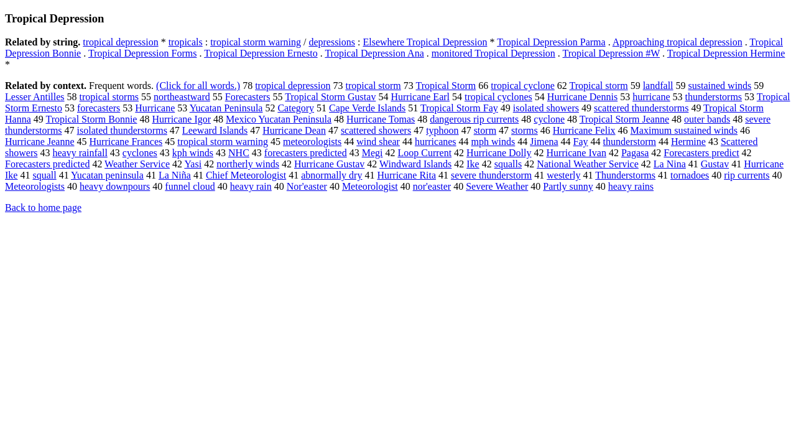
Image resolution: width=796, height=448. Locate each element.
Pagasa (635, 152)
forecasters (98, 108)
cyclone (549, 119)
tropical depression (120, 42)
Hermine (688, 141)
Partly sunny (568, 186)
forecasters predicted (305, 152)
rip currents (746, 175)
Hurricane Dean (294, 130)
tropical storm (372, 85)
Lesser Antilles (35, 96)
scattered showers (376, 130)
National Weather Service (588, 164)
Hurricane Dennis (582, 96)
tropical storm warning (255, 42)
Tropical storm (599, 85)
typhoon (442, 130)
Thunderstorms (625, 175)
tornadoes (689, 175)
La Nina (670, 164)
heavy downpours (115, 186)
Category (295, 108)
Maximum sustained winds (684, 130)
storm (485, 130)
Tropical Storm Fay (459, 108)
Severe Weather (497, 186)
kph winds (192, 152)
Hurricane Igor (181, 119)
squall (44, 175)
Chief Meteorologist (246, 175)
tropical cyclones (498, 96)
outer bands (707, 119)
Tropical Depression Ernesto (261, 53)
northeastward (182, 96)
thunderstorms (714, 96)
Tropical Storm (445, 85)
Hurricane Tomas (380, 119)
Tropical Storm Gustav (330, 96)
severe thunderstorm (491, 175)
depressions (331, 42)
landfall (658, 85)
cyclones (140, 152)
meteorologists (312, 141)
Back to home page (43, 207)
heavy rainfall (79, 152)
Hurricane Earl (420, 96)
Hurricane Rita (406, 175)
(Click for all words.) (198, 85)
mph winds (493, 141)
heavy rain (251, 186)
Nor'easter (307, 186)
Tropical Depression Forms (142, 53)
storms (524, 130)
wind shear (378, 141)
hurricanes (435, 141)
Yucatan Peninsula (226, 108)
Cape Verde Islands (367, 108)
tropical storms (109, 96)
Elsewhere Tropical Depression (425, 42)
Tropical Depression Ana (374, 53)
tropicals (186, 42)
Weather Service (137, 164)
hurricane (651, 96)
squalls (508, 164)
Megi (372, 152)
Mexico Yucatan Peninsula (278, 119)
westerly (563, 175)
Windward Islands (415, 164)
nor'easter (432, 186)
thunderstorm (629, 141)
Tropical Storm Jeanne (624, 119)
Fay (580, 141)
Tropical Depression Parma (551, 42)
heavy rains (631, 186)
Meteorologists (35, 186)
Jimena (544, 141)
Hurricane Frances (126, 141)
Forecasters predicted (47, 164)
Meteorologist (370, 186)
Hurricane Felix (584, 130)
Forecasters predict (701, 152)
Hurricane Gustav (329, 164)
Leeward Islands (215, 130)
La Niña (175, 175)
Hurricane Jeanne (40, 141)
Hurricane (155, 108)
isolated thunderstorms (122, 130)
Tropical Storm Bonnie (91, 119)
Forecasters (248, 96)
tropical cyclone (523, 85)
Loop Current (424, 152)
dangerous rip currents (474, 119)
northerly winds (247, 164)
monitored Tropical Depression (493, 53)
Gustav (715, 164)
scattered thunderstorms (641, 108)
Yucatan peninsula (107, 175)
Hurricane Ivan (576, 152)
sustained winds (720, 85)
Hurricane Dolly (498, 152)
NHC (238, 152)
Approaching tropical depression (678, 42)
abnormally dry (331, 175)
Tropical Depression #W (611, 53)
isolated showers (546, 108)
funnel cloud (190, 186)
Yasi (192, 164)
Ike (472, 164)
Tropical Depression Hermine (726, 53)
